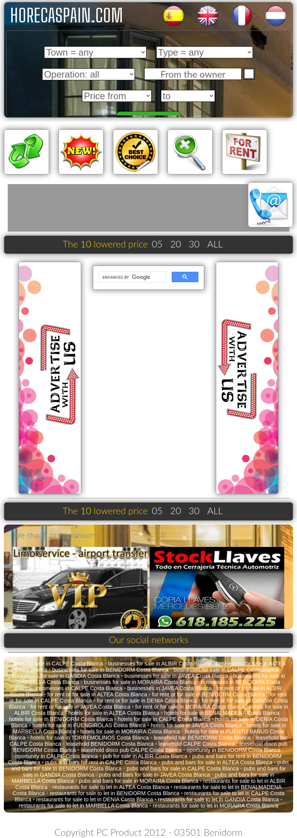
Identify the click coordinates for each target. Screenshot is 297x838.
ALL (215, 243)
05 (157, 243)
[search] (131, 277)
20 (175, 243)
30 (194, 243)
